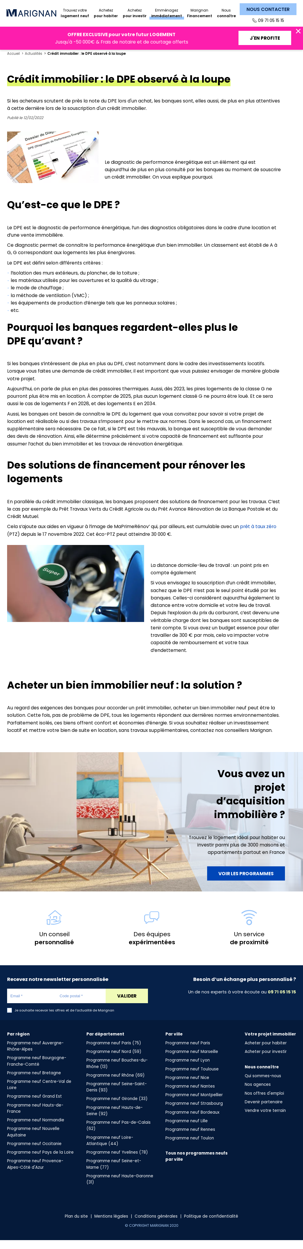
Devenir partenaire (264, 1111)
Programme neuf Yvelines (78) (117, 1161)
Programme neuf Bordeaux (192, 1121)
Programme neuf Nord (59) (113, 1060)
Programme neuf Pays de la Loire (40, 1161)
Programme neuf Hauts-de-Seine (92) (114, 1119)
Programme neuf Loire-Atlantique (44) (109, 1149)
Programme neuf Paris (187, 1052)
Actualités (33, 62)
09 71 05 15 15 (271, 20)
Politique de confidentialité (211, 1225)
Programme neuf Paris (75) (113, 1052)
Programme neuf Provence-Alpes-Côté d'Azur (35, 1173)
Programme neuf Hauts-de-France (35, 1117)
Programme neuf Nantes (190, 1095)
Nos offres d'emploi (264, 1102)
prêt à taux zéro (258, 535)
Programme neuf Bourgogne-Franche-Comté (36, 1070)
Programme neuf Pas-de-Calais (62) (118, 1134)
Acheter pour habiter (266, 1052)
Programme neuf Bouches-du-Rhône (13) (117, 1072)
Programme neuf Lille (186, 1130)
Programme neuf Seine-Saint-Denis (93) (116, 1096)
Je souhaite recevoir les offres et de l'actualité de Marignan (64, 1019)
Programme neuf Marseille (191, 1060)
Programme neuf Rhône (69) (115, 1084)
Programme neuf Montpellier (194, 1104)
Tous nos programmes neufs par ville (196, 1165)
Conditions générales (156, 1225)
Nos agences (258, 1093)
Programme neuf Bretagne (34, 1082)
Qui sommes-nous (263, 1085)
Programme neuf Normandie (35, 1129)
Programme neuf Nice (187, 1086)
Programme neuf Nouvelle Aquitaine (33, 1141)
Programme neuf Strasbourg (194, 1112)
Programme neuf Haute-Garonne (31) (119, 1188)
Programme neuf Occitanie (34, 1152)
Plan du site (76, 1225)
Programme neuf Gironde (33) (117, 1107)
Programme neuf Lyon (187, 1069)
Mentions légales (111, 1225)
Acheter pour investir (266, 1060)
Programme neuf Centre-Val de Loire (39, 1093)
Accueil (13, 62)
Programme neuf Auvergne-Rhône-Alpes (35, 1055)
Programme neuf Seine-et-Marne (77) (113, 1173)
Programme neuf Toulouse (192, 1078)
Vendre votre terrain (265, 1119)
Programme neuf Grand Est (34, 1105)
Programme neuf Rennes (190, 1138)
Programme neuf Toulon (189, 1147)
